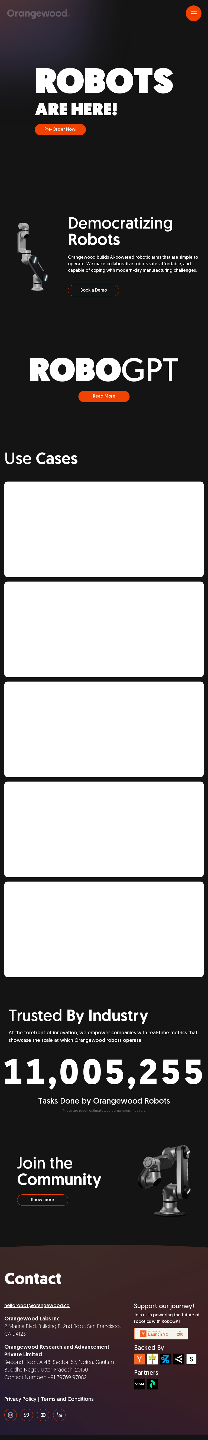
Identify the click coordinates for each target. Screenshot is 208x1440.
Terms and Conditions (67, 1404)
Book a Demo (93, 295)
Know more (42, 1204)
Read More (104, 401)
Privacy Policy (20, 1404)
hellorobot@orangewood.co (37, 1310)
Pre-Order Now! (60, 134)
